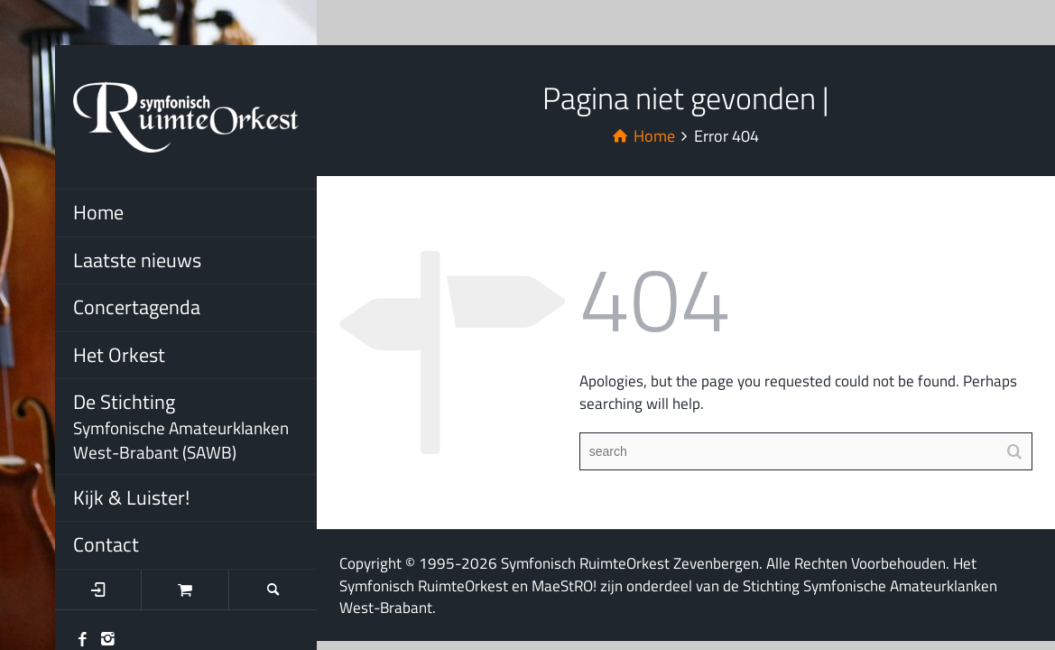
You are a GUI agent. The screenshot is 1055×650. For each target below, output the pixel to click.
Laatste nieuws (137, 260)
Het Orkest (119, 354)
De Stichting (195, 425)
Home (98, 212)
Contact (106, 544)
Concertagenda (136, 307)
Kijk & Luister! (131, 497)
